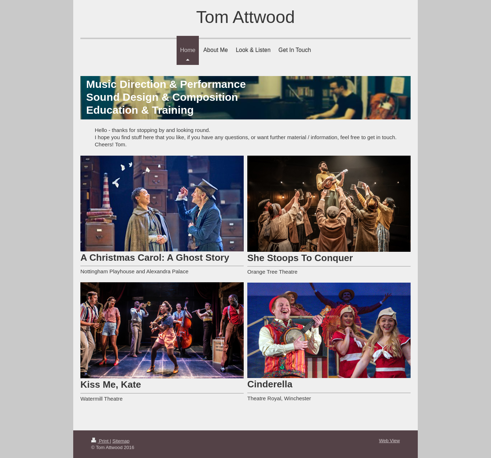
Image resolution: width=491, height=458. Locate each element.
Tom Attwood (245, 17)
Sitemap (121, 441)
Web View (389, 440)
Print (100, 441)
